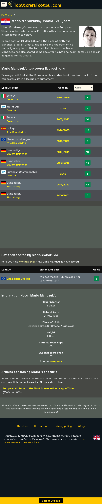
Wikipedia (56, 380)
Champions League (18, 297)
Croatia (11, 110)
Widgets (83, 444)
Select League (51, 500)
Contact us (41, 444)
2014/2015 (62, 130)
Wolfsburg (13, 186)
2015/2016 (63, 119)
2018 (63, 108)
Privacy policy (63, 444)
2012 (63, 173)
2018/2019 (62, 97)
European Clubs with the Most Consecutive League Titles (39, 407)
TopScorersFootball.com (37, 5)
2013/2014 (62, 152)
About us (22, 444)
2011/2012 (63, 184)
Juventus (12, 99)
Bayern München (17, 153)
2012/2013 (63, 162)
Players (6, 14)
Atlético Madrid (16, 132)
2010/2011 (63, 195)
